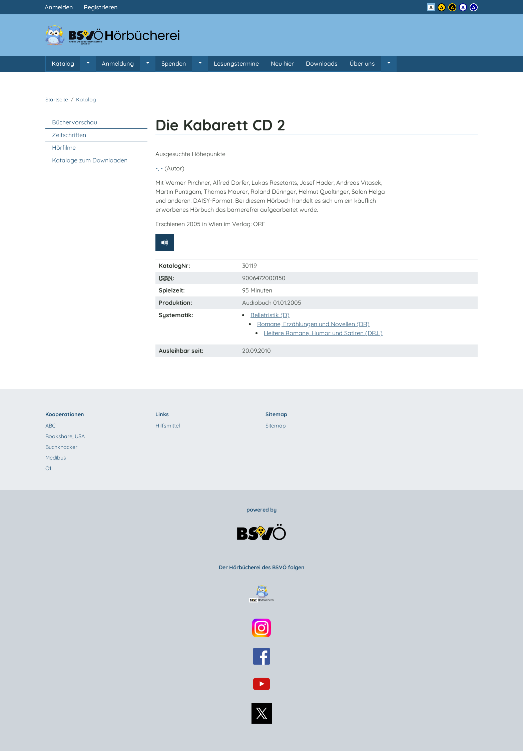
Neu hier (282, 63)
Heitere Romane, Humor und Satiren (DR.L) (323, 333)
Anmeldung (118, 63)
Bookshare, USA (65, 436)
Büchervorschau (74, 122)
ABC (50, 425)
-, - (159, 168)
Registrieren (101, 7)
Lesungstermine (236, 63)
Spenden (173, 63)
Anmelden (59, 7)
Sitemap (276, 425)
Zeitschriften (69, 135)
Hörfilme (64, 147)
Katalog (63, 63)
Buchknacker (61, 447)
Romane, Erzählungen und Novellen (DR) (313, 324)
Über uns (362, 63)
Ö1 (48, 468)
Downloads (322, 63)
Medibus (55, 457)
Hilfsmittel (167, 425)
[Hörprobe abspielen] (164, 242)
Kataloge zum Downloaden (89, 160)
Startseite (56, 99)
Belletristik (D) (270, 315)
